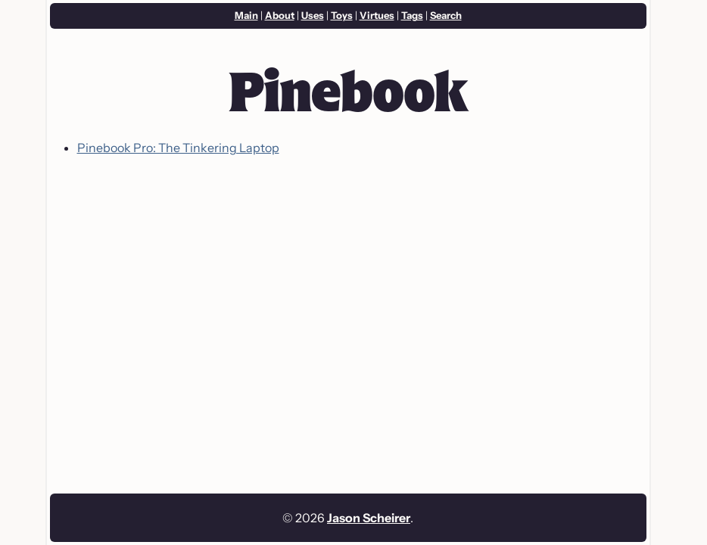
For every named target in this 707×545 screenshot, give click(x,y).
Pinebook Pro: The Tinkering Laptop (178, 147)
